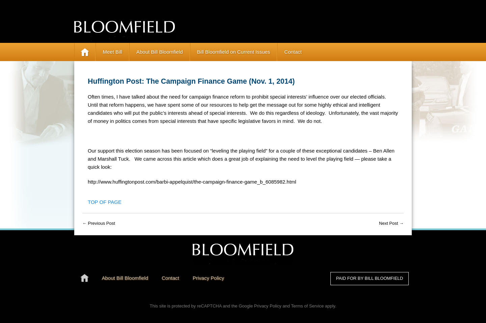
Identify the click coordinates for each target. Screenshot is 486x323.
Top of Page (105, 202)
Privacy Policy (267, 305)
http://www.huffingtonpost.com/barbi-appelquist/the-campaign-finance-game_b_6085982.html (192, 182)
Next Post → (391, 223)
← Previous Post (98, 223)
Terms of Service (307, 305)
